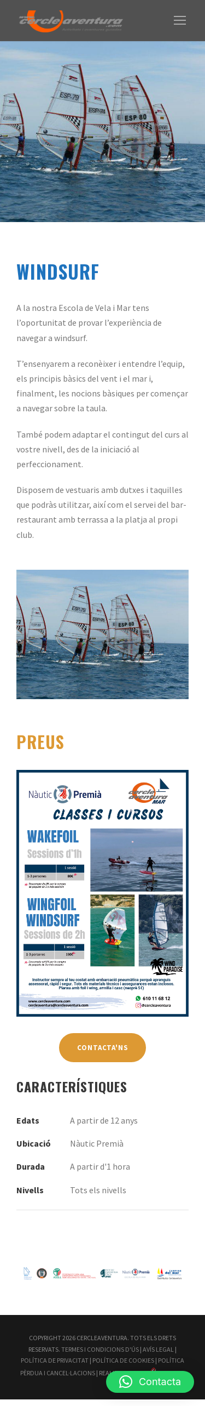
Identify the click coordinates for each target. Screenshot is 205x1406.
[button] (150, 1382)
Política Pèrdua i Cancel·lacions (118, 1367)
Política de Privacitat (100, 1355)
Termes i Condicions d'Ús (134, 1344)
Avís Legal (37, 1355)
